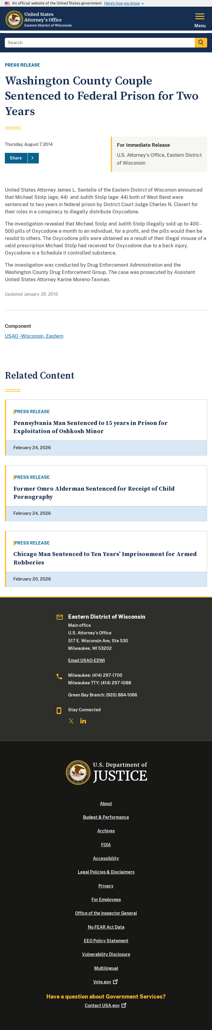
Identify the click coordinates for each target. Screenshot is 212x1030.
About (106, 803)
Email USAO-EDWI (86, 660)
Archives (106, 830)
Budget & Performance (106, 817)
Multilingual (106, 968)
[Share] (22, 158)
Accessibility (106, 858)
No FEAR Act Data (106, 927)
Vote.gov (106, 981)
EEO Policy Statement (106, 940)
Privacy (106, 886)
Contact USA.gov (106, 1005)
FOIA (106, 844)
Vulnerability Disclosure (106, 954)
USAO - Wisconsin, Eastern (34, 336)
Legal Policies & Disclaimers (106, 872)
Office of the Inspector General (106, 913)
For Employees (106, 899)
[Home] (39, 27)
